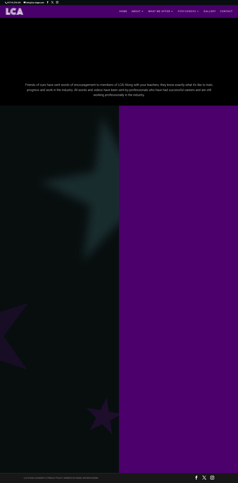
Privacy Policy (54, 478)
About (136, 11)
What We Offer (159, 11)
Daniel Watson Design (86, 478)
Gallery (210, 11)
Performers (187, 11)
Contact (226, 11)
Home (123, 11)
